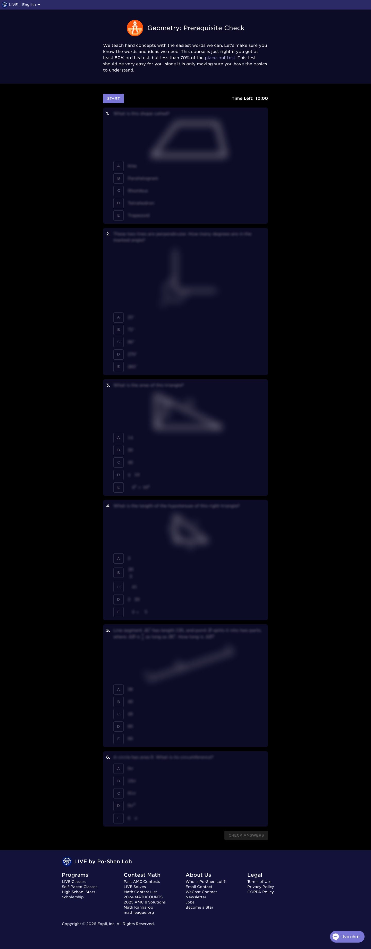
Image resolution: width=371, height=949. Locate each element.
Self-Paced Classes (79, 887)
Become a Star (199, 907)
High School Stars (78, 892)
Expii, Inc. (106, 924)
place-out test (220, 57)
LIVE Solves (135, 887)
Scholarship (73, 897)
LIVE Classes (74, 882)
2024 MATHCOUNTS (143, 897)
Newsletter (195, 897)
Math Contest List (140, 892)
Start (113, 98)
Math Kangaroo (138, 907)
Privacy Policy (260, 887)
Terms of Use (259, 882)
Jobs (190, 902)
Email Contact (198, 887)
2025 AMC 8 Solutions (145, 902)
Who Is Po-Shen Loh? (205, 882)
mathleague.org (139, 912)
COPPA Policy (260, 892)
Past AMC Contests (142, 882)
